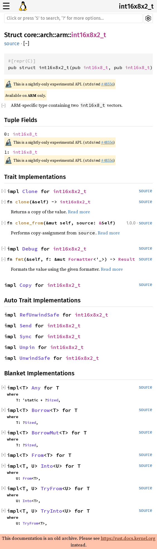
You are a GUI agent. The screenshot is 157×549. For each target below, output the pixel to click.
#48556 (107, 84)
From (37, 455)
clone (22, 201)
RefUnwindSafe (39, 315)
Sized (52, 400)
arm (62, 35)
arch (46, 35)
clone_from (29, 223)
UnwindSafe (34, 358)
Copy (25, 285)
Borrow (40, 410)
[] (26, 44)
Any (36, 387)
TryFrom (51, 488)
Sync (25, 336)
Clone (30, 191)
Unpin (27, 347)
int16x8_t (95, 67)
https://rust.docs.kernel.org (128, 538)
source (11, 44)
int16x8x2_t (136, 6)
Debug (30, 249)
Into (47, 466)
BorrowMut (45, 432)
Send (25, 325)
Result (126, 259)
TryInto (51, 511)
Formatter (80, 259)
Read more (79, 212)
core (30, 35)
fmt (19, 259)
